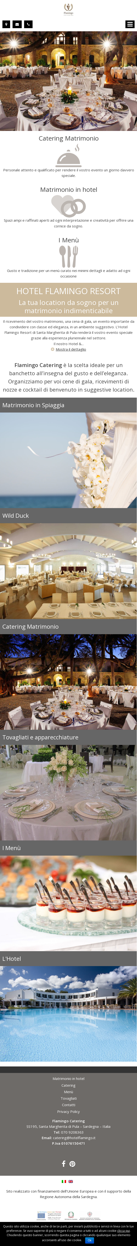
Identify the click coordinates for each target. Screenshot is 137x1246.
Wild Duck (15, 515)
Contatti (68, 1104)
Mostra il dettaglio (71, 349)
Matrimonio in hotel (68, 189)
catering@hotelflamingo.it (74, 1137)
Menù (68, 1091)
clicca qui (123, 1231)
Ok (89, 1240)
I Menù (68, 240)
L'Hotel (11, 958)
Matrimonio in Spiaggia (33, 405)
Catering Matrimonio (69, 138)
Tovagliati (69, 1098)
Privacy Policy (68, 1111)
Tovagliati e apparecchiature (40, 737)
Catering (68, 1085)
